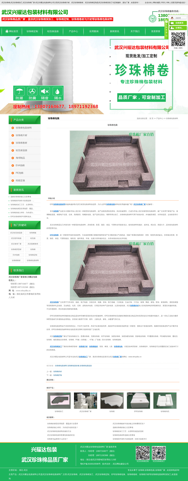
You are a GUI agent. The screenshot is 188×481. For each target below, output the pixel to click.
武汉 (26, 470)
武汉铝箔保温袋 (16, 233)
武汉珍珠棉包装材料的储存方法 (59, 431)
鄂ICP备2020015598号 (90, 464)
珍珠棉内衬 (57, 372)
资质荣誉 (155, 31)
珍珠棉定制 (32, 31)
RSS (163, 3)
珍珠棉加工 (59, 411)
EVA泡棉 (20, 165)
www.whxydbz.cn (135, 357)
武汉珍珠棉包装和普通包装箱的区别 (61, 435)
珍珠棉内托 (165, 411)
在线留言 (179, 23)
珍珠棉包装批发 (86, 366)
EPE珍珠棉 (138, 411)
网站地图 (156, 3)
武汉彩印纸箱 (16, 238)
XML (168, 3)
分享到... (179, 28)
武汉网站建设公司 (121, 464)
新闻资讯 (114, 31)
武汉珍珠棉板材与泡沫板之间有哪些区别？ (129, 424)
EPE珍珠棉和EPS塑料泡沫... (21, 217)
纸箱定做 (20, 180)
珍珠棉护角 (57, 375)
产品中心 (73, 31)
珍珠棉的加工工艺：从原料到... (22, 205)
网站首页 (11, 31)
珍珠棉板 (32, 233)
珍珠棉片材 (21, 135)
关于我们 (135, 31)
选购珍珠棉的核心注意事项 (21, 197)
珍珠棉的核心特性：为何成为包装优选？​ (62, 427)
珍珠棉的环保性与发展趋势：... (22, 201)
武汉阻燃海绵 (33, 244)
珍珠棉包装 (150, 470)
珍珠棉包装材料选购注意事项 (124, 435)
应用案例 (93, 31)
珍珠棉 (32, 249)
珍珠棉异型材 (16, 249)
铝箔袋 (32, 238)
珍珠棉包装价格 (73, 366)
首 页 (151, 118)
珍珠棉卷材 (21, 143)
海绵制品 (20, 158)
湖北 (21, 470)
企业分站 (148, 3)
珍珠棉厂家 (160, 470)
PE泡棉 (19, 173)
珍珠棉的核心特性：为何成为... (22, 213)
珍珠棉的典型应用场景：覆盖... (22, 209)
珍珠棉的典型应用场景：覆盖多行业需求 (62, 424)
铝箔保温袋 (53, 31)
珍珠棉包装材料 (24, 128)
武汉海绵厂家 (16, 244)
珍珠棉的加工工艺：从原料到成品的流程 (128, 431)
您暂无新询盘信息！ (179, 3)
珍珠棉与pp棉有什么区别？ (57, 439)
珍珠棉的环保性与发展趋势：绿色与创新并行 (130, 439)
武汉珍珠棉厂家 (86, 411)
